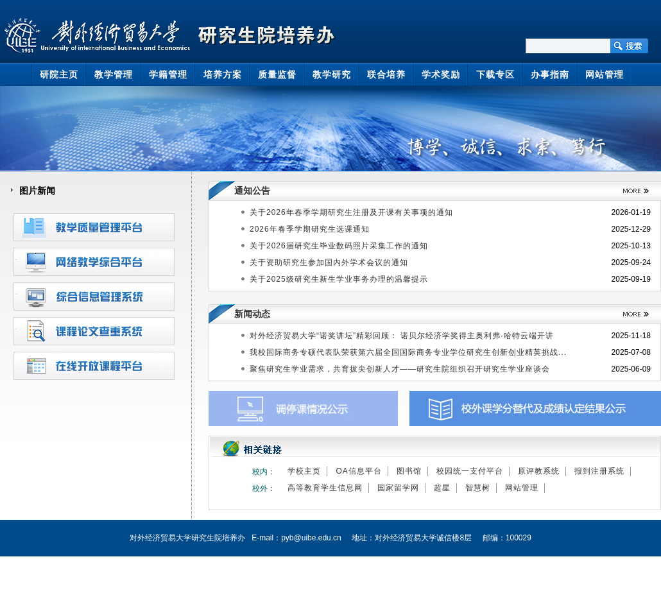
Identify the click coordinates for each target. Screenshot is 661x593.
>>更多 (631, 191)
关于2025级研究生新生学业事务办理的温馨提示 (339, 279)
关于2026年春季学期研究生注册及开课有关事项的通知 (351, 212)
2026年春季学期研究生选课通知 (310, 229)
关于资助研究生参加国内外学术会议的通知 (329, 262)
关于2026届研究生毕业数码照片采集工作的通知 (339, 245)
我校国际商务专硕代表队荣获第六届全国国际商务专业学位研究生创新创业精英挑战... (408, 352)
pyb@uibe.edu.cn (311, 537)
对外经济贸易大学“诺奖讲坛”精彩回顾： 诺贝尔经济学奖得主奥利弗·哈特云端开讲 (402, 335)
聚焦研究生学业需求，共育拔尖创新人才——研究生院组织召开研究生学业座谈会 (400, 369)
